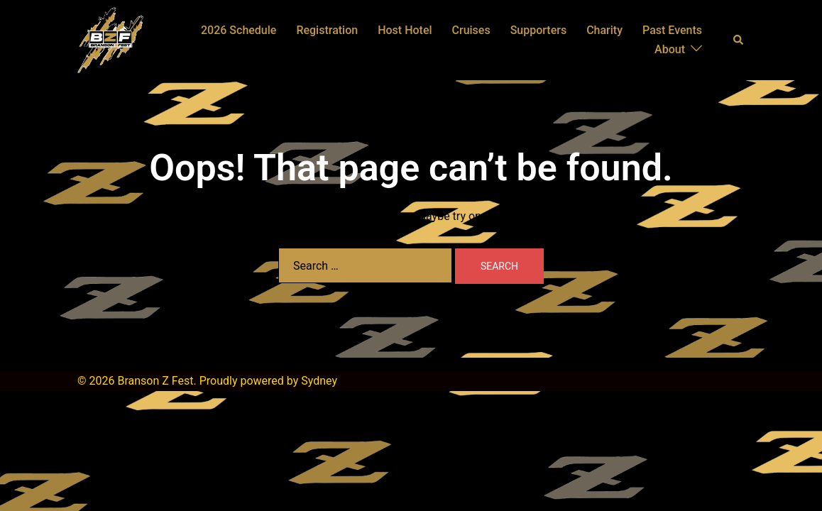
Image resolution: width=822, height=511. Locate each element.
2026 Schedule (238, 30)
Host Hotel (405, 30)
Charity (604, 30)
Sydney (319, 381)
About (669, 49)
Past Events (672, 30)
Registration (327, 30)
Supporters (538, 30)
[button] (739, 40)
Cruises (471, 30)
